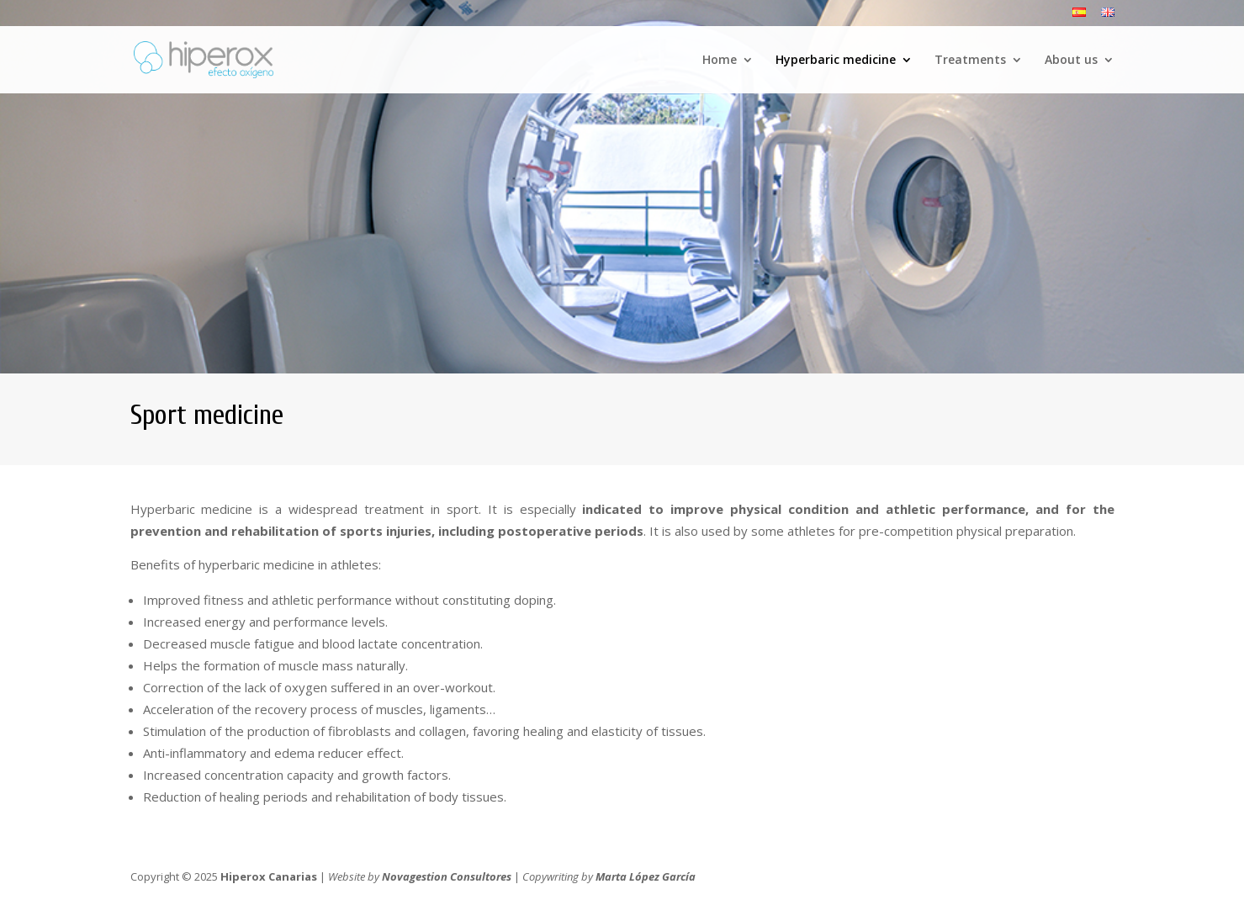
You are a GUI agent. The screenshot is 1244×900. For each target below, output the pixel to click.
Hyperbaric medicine (836, 60)
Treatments (970, 60)
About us (1071, 60)
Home (719, 60)
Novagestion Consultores (446, 876)
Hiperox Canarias (268, 876)
